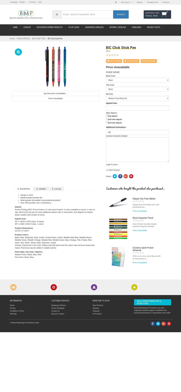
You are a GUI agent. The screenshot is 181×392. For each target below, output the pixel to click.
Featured (96, 311)
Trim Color (110, 85)
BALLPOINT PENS (39, 38)
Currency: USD (35, 2)
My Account (126, 2)
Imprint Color (111, 103)
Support (140, 2)
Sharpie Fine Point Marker (144, 198)
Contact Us (55, 311)
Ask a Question (131, 61)
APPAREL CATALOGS (117, 27)
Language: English (17, 2)
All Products (97, 314)
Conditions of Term (17, 311)
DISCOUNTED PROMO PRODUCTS (50, 27)
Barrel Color (110, 76)
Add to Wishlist (114, 61)
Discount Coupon (57, 314)
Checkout (165, 2)
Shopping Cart (152, 2)
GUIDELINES (136, 27)
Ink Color (109, 94)
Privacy (12, 308)
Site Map (13, 314)
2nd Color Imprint (115, 119)
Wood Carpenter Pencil (143, 218)
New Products (98, 305)
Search (121, 14)
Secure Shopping (57, 308)
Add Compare (113, 170)
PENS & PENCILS (23, 38)
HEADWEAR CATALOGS (94, 27)
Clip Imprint (112, 116)
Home (15, 27)
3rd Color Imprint (115, 123)
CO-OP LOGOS (73, 27)
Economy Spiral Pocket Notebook (143, 249)
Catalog (27, 27)
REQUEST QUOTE (153, 27)
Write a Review (149, 61)
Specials (96, 308)
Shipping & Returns (58, 305)
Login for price (112, 164)
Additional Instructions (116, 127)
